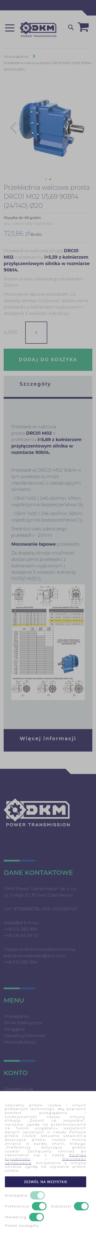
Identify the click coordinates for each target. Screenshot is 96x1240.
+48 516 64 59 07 (21, 935)
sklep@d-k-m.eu (21, 922)
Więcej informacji (48, 738)
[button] (13, 128)
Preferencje (17, 1206)
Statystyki (61, 1206)
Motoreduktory (20, 1042)
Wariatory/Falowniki (25, 1035)
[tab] (48, 386)
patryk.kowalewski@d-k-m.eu (35, 955)
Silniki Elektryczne (23, 1022)
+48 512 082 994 (21, 929)
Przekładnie (16, 1016)
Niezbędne (16, 1196)
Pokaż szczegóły (22, 1225)
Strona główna (16, 56)
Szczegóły (35, 384)
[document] (48, 1165)
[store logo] (38, 29)
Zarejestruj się (18, 1089)
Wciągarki (14, 1029)
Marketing (16, 1217)
